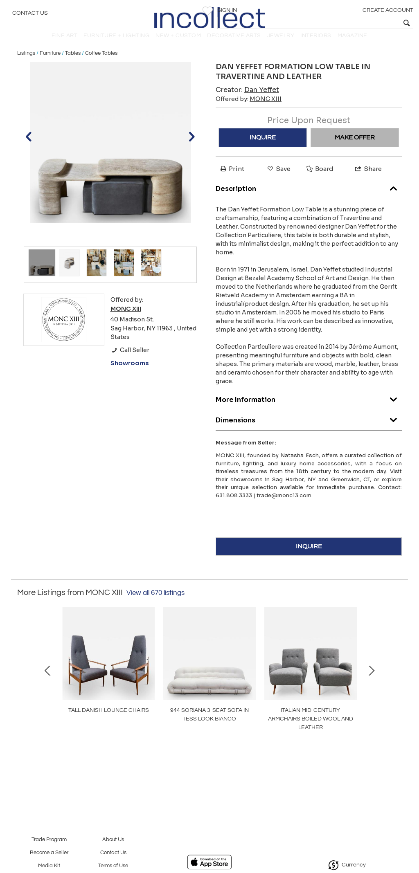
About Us (113, 839)
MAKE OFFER (355, 146)
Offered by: (249, 108)
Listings (26, 62)
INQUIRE (263, 146)
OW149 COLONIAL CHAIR (326, 735)
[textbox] (354, 23)
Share (368, 178)
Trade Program (49, 839)
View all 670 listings (155, 602)
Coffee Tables (101, 62)
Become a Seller (49, 852)
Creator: (247, 98)
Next (395, 687)
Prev (23, 687)
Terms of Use (113, 866)
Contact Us (30, 14)
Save (278, 178)
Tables (73, 62)
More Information (309, 407)
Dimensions (309, 427)
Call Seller (129, 359)
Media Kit (49, 866)
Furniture (50, 62)
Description (309, 196)
